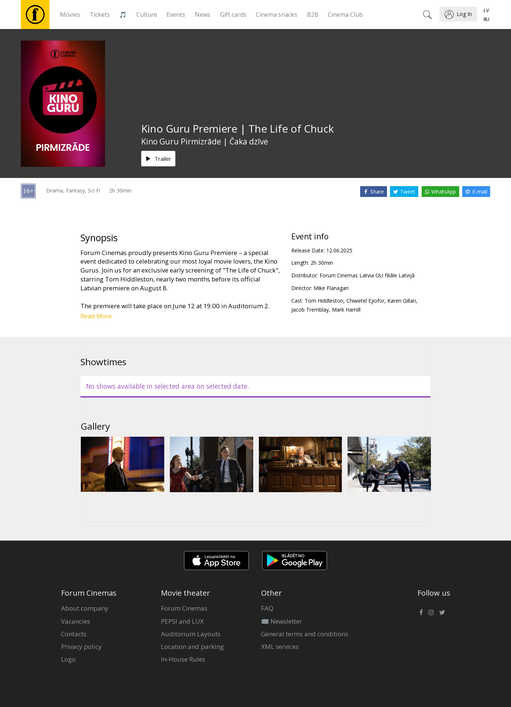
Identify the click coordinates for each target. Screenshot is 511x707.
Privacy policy (81, 646)
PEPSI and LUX (182, 621)
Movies (70, 14)
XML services (280, 646)
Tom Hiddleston (324, 300)
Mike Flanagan (331, 288)
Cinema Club (345, 14)
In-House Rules (183, 659)
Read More (96, 316)
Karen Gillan (401, 300)
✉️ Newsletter (281, 621)
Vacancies (75, 621)
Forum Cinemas (184, 608)
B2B (312, 14)
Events (175, 14)
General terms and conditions (304, 634)
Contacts (73, 634)
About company (84, 608)
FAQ (267, 608)
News (202, 14)
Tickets (100, 14)
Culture (146, 14)
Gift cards (233, 14)
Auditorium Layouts (190, 634)
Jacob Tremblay (310, 309)
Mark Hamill (346, 309)
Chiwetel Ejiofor (365, 300)
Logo (68, 659)
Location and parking (192, 646)
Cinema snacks (276, 14)
